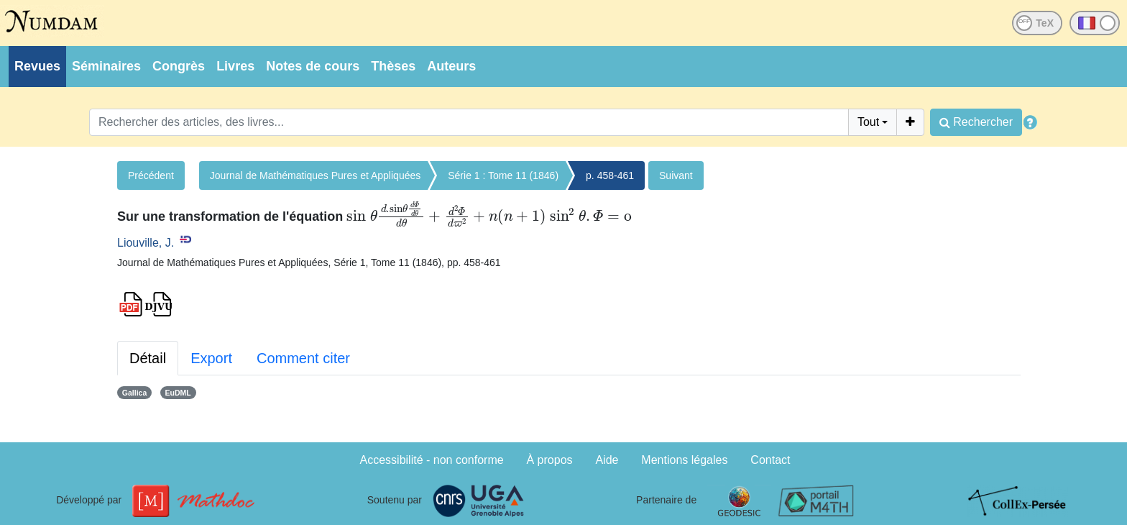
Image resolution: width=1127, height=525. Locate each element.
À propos (550, 460)
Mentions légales (684, 460)
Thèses (393, 66)
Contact (770, 460)
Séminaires (106, 66)
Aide (606, 460)
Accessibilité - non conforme (432, 460)
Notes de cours (312, 66)
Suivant (676, 175)
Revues (37, 66)
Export (211, 358)
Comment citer (303, 358)
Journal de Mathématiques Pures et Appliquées (315, 175)
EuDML (178, 392)
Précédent (151, 175)
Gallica (134, 392)
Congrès (178, 66)
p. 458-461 (610, 175)
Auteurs (451, 66)
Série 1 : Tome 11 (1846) (503, 175)
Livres (235, 66)
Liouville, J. (145, 243)
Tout (868, 122)
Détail (147, 358)
